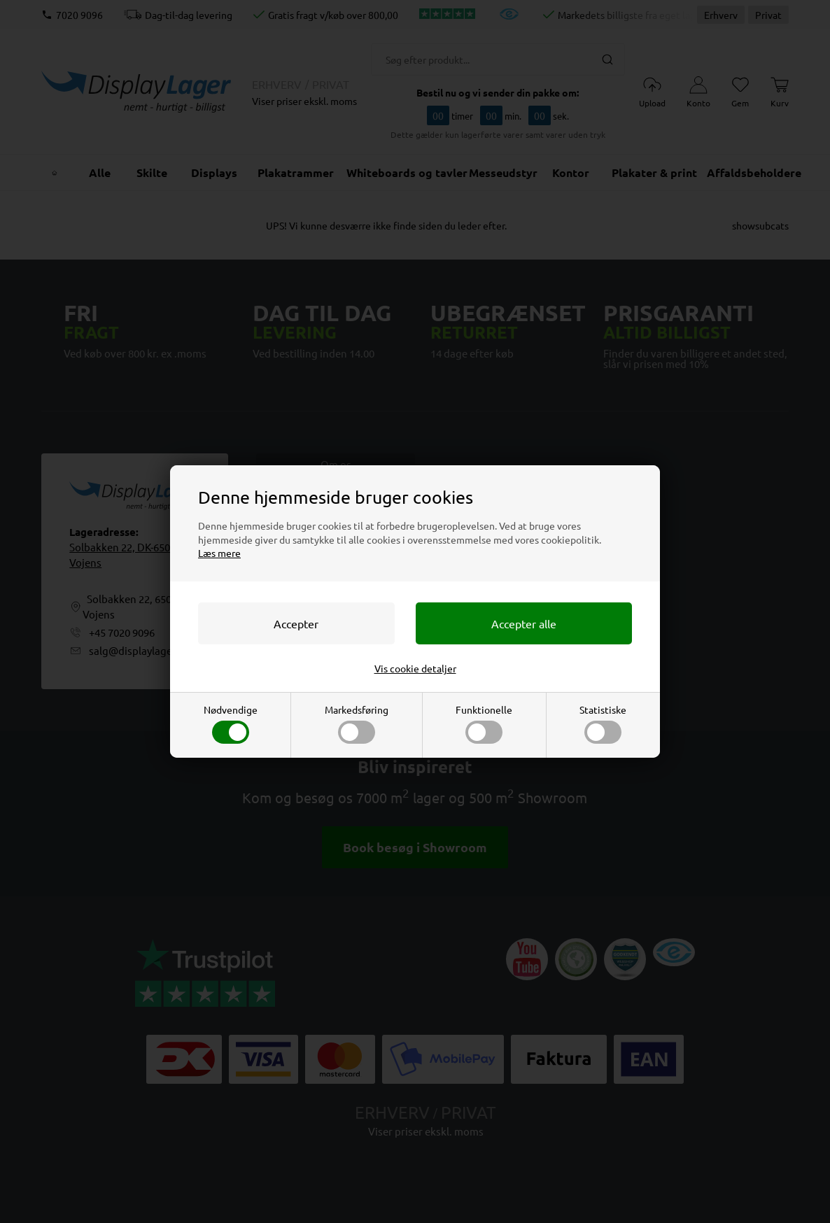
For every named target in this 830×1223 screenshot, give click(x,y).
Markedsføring (356, 723)
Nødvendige (231, 723)
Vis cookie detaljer (415, 668)
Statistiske (602, 723)
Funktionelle (484, 723)
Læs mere (219, 552)
